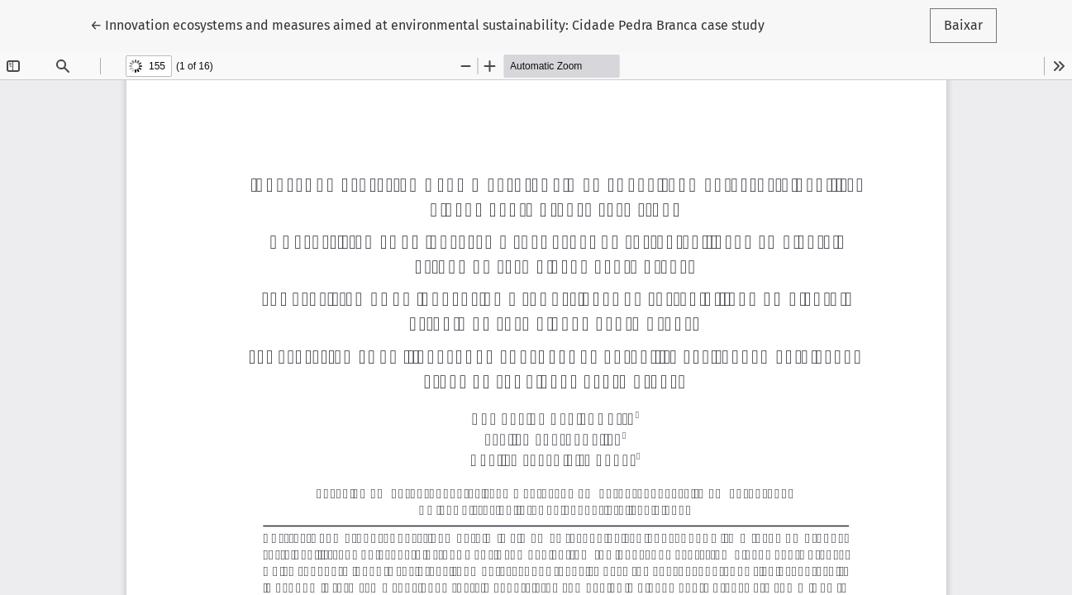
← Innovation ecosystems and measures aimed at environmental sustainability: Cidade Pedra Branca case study (427, 24)
